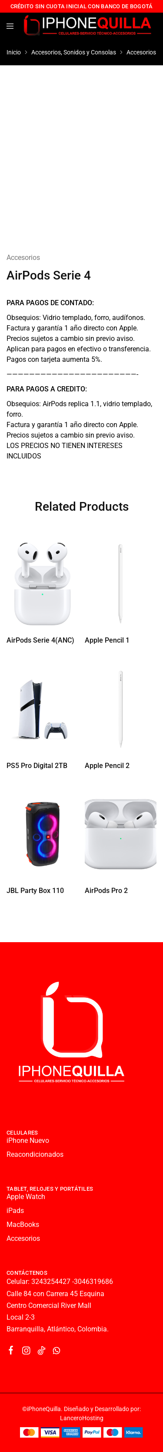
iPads (15, 1210)
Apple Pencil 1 (107, 640)
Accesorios (141, 52)
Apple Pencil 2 (107, 765)
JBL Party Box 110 (35, 890)
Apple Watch (26, 1197)
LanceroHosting (81, 1418)
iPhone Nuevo (28, 1140)
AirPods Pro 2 (106, 890)
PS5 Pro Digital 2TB (37, 765)
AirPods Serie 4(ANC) (40, 640)
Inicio (14, 52)
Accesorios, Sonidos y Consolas (73, 52)
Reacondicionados (35, 1154)
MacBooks (23, 1224)
